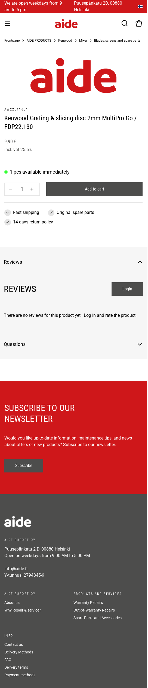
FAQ (7, 660)
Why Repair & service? (22, 610)
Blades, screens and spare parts (117, 40)
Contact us (13, 644)
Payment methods (19, 675)
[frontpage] (53, 521)
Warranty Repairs (88, 602)
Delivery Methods (18, 652)
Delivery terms (16, 667)
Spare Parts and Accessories (97, 618)
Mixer (83, 40)
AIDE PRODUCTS (39, 40)
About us (12, 602)
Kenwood (65, 40)
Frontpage (12, 40)
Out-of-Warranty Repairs (94, 610)
